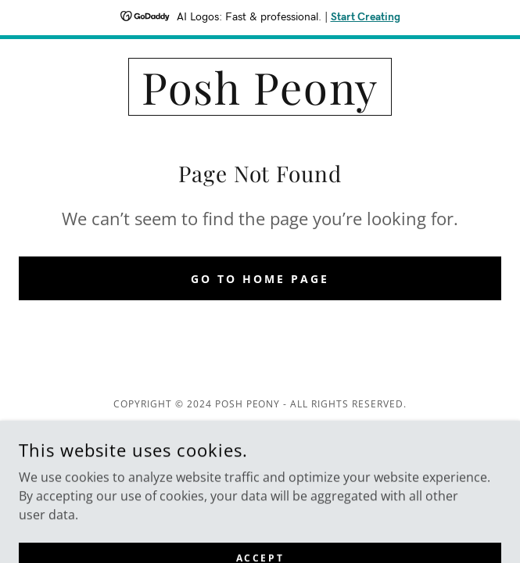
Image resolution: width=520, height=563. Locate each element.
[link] (260, 87)
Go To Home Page (260, 278)
